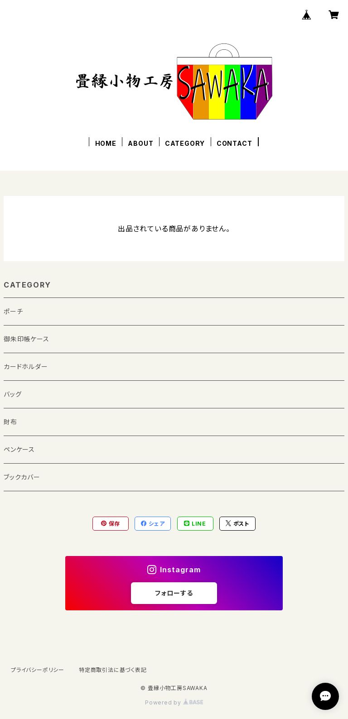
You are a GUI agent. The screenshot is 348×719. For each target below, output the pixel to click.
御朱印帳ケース (26, 339)
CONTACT (234, 143)
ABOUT (140, 143)
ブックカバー (22, 477)
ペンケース (19, 449)
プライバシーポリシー (37, 669)
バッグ (12, 394)
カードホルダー (26, 366)
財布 (10, 422)
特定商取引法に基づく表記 (113, 669)
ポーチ (13, 311)
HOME (105, 143)
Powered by (174, 702)
